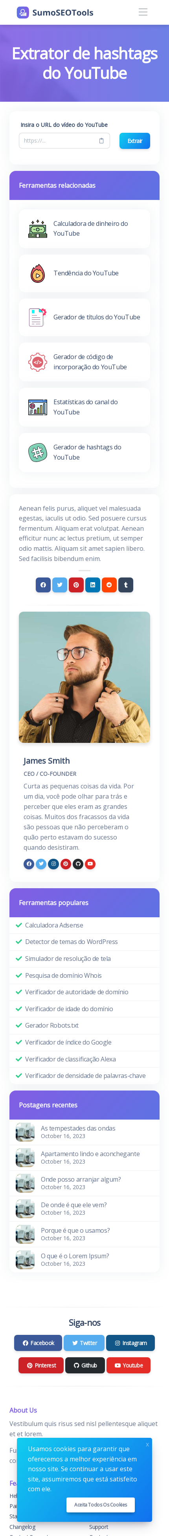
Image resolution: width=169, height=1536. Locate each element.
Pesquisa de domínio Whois (63, 975)
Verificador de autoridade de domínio (77, 992)
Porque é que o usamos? (75, 1230)
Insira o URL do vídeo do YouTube (64, 124)
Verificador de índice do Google (68, 1042)
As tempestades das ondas (78, 1128)
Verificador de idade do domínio (69, 1008)
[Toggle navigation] (142, 12)
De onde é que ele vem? (74, 1205)
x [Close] (147, 1443)
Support (98, 1527)
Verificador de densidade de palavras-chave (85, 1075)
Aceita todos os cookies (100, 1504)
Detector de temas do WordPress (71, 941)
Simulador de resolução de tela (68, 958)
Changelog (22, 1527)
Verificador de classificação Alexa (70, 1059)
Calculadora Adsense (54, 925)
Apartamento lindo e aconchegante (90, 1153)
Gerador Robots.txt (52, 1025)
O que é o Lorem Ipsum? (75, 1256)
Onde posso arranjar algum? (81, 1179)
